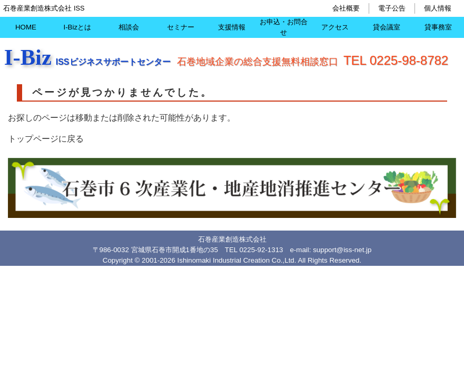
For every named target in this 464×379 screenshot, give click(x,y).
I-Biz (28, 57)
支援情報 (231, 27)
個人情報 (437, 8)
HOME (25, 27)
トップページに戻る (46, 138)
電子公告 (392, 8)
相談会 (129, 27)
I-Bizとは (77, 27)
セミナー (180, 27)
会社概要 (346, 8)
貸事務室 (438, 27)
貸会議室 (386, 27)
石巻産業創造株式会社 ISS (43, 8)
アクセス (335, 27)
